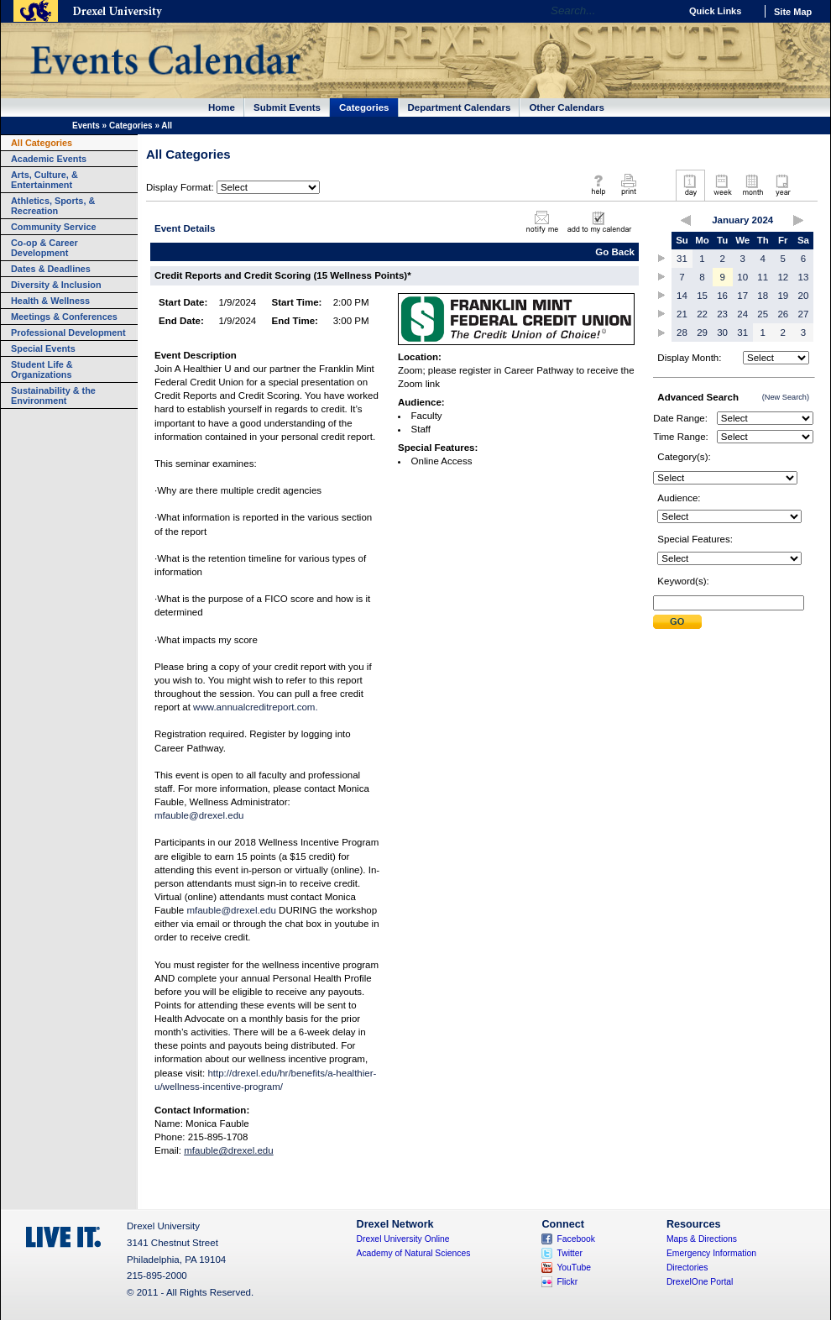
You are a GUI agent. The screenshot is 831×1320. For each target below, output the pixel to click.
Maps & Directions (701, 1239)
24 (742, 314)
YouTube (574, 1267)
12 (782, 277)
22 (702, 314)
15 (702, 296)
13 (803, 277)
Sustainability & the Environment (53, 395)
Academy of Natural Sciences (414, 1253)
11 (762, 277)
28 (682, 332)
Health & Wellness (50, 301)
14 (682, 296)
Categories (364, 107)
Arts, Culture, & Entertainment (44, 180)
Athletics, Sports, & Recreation (53, 206)
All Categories (41, 143)
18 (762, 296)
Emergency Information (711, 1253)
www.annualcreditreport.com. (255, 707)
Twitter (570, 1253)
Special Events (43, 348)
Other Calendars (566, 107)
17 (742, 296)
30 (722, 332)
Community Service (54, 227)
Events (86, 125)
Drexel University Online (403, 1239)
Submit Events (287, 107)
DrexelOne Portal (699, 1281)
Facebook (576, 1239)
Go (663, 10)
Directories (687, 1267)
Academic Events (48, 159)
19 (782, 296)
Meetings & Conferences (64, 317)
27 (803, 314)
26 (782, 314)
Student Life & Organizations (42, 369)
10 (742, 277)
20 (803, 296)
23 (722, 314)
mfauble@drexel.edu (198, 815)
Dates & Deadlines (51, 269)
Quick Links (715, 11)
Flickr (567, 1281)
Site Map (793, 12)
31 (682, 259)
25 (762, 314)
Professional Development (68, 332)
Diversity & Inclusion (56, 285)
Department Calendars (459, 107)
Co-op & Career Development (44, 248)
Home (221, 107)
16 (722, 296)
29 (702, 332)
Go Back (615, 252)
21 (682, 314)
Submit (677, 622)
